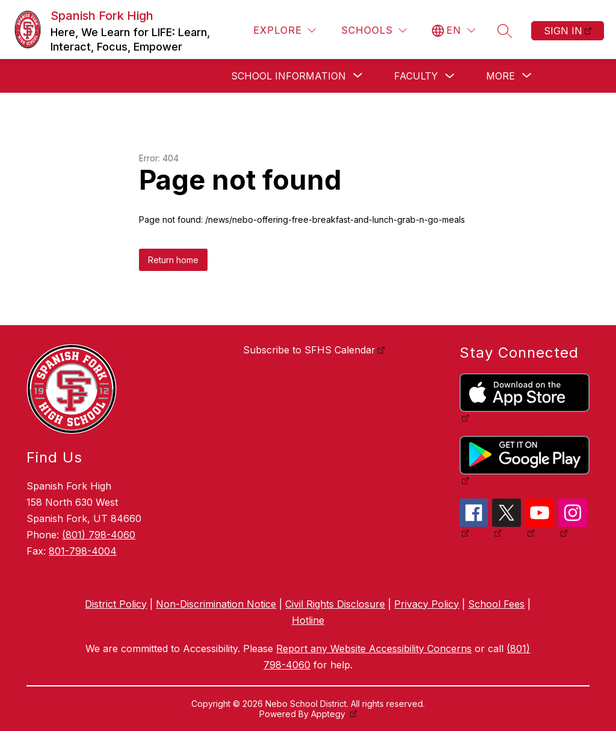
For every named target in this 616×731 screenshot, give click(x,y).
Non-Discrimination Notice (216, 604)
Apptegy (329, 714)
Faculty (416, 76)
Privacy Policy (426, 604)
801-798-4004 (83, 551)
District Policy (116, 604)
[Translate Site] (453, 30)
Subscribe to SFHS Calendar (309, 350)
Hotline (308, 620)
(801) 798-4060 (98, 535)
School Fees (496, 604)
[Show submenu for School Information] (288, 76)
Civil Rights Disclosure (335, 604)
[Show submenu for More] (500, 76)
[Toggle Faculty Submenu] (450, 76)
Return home (173, 260)
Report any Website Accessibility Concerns (374, 648)
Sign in (563, 31)
